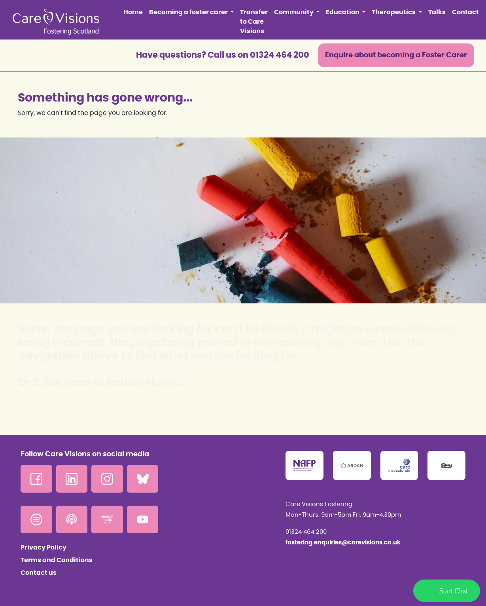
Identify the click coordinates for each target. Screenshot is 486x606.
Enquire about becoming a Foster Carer (396, 55)
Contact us (39, 573)
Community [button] (294, 12)
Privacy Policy (43, 547)
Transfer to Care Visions (254, 21)
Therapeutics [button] (394, 12)
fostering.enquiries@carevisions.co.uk (343, 543)
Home (133, 12)
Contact (465, 12)
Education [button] (343, 12)
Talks (437, 12)
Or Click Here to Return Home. (100, 382)
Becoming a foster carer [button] (189, 12)
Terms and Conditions (57, 560)
